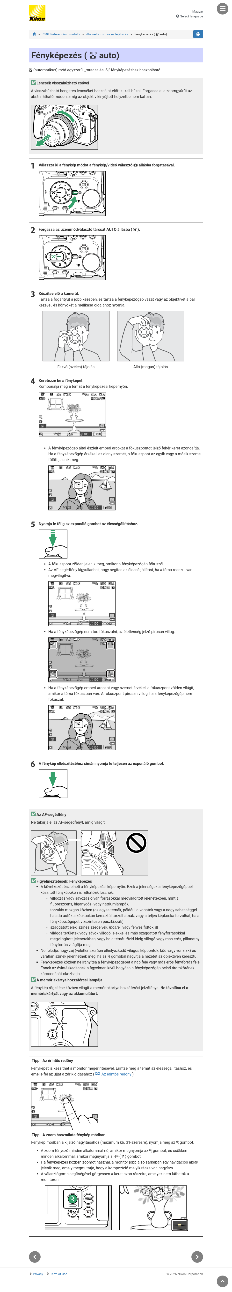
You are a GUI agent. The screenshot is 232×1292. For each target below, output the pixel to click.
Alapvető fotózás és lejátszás (107, 34)
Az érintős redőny (116, 1074)
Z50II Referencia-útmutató (61, 34)
